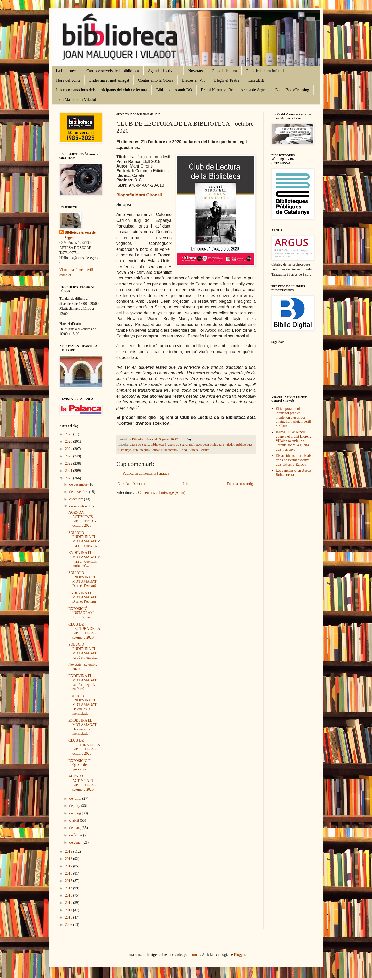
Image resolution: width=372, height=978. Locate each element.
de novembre (79, 492)
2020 (69, 478)
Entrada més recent (131, 484)
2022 (69, 463)
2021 (69, 471)
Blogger (239, 955)
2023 (69, 456)
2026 (69, 434)
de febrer (76, 835)
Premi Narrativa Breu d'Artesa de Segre (234, 90)
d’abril (74, 820)
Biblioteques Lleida (174, 450)
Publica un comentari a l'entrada (146, 473)
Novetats (195, 71)
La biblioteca (67, 71)
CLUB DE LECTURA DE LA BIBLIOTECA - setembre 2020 (84, 631)
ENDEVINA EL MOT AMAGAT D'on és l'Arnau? (82, 597)
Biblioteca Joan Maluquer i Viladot (212, 444)
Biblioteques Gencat (146, 450)
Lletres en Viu (193, 80)
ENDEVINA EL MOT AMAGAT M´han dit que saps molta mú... (84, 559)
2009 (69, 925)
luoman (194, 955)
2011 (69, 910)
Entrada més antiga (240, 484)
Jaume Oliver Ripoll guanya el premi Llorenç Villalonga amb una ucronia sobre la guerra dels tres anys (293, 440)
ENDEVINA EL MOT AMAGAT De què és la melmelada (82, 726)
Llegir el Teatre (226, 80)
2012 (69, 903)
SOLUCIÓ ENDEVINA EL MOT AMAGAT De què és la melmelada (82, 704)
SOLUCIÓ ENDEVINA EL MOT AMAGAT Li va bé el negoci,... (84, 650)
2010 (69, 917)
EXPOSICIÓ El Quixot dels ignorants (79, 765)
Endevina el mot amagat (109, 80)
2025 (69, 441)
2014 (69, 888)
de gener (75, 842)
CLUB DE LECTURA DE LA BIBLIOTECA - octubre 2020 (84, 747)
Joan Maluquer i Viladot (76, 99)
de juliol (75, 798)
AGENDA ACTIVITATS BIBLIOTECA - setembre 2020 (82, 782)
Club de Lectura (198, 450)
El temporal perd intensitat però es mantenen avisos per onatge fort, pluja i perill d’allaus (293, 417)
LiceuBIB (256, 80)
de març (75, 828)
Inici (186, 484)
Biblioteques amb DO (174, 90)
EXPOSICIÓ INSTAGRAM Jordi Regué (81, 613)
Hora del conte (68, 80)
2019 (69, 851)
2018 (69, 859)
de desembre (78, 484)
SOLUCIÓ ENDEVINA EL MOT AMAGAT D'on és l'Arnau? (82, 579)
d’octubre (76, 499)
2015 (69, 881)
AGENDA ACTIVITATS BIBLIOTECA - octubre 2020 (82, 519)
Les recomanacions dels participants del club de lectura (101, 90)
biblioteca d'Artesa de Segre (169, 444)
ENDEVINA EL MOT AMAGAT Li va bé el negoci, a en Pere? (84, 682)
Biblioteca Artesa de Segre (80, 235)
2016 (69, 873)
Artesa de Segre (139, 444)
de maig (75, 813)
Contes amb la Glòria (155, 80)
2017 (69, 866)
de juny (75, 806)
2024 (69, 449)
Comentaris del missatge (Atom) (161, 493)
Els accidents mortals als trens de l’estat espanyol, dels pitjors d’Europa (294, 460)
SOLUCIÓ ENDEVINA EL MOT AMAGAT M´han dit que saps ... (84, 539)
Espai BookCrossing (292, 90)
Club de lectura (224, 71)
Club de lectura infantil (265, 71)
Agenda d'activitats (163, 71)
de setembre (78, 506)
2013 (69, 895)
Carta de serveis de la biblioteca (112, 71)
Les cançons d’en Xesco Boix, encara (293, 472)
